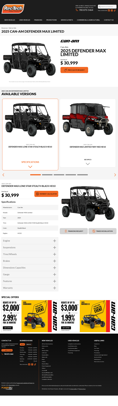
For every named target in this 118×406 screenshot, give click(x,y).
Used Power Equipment (74, 361)
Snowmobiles (45, 365)
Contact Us (109, 20)
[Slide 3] (59, 185)
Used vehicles (73, 351)
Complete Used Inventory (74, 354)
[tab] (22, 355)
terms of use (82, 399)
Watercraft (44, 367)
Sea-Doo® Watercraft (47, 383)
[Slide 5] (82, 185)
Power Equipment (46, 376)
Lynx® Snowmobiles (47, 387)
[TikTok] (115, 10)
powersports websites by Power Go (25, 393)
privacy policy (73, 399)
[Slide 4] (71, 185)
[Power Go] (17, 398)
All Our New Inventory (47, 354)
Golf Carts (44, 363)
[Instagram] (112, 10)
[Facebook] (109, 10)
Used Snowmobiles (72, 358)
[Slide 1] (35, 185)
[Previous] (3, 185)
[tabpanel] (28, 364)
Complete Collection (47, 389)
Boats (43, 369)
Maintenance (97, 369)
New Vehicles (9, 20)
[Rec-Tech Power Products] (13, 9)
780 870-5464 (84, 10)
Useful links (99, 351)
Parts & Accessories (99, 372)
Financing (38, 20)
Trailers (44, 372)
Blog (95, 356)
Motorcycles (45, 356)
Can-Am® (44, 381)
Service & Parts (67, 20)
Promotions (51, 20)
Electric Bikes (45, 374)
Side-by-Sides (45, 361)
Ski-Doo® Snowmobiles (47, 385)
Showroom (4, 28)
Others (43, 378)
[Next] (115, 185)
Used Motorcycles (72, 356)
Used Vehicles (24, 20)
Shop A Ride (12, 395)
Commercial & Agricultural (88, 20)
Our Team (96, 358)
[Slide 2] (47, 185)
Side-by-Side (12, 28)
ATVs (43, 358)
